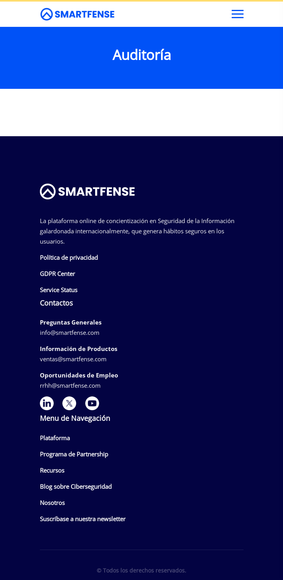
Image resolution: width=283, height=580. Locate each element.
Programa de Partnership (74, 454)
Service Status (58, 290)
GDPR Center (57, 274)
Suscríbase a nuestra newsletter (83, 519)
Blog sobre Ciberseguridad (76, 486)
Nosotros (52, 503)
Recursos (52, 470)
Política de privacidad (69, 257)
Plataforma (55, 438)
